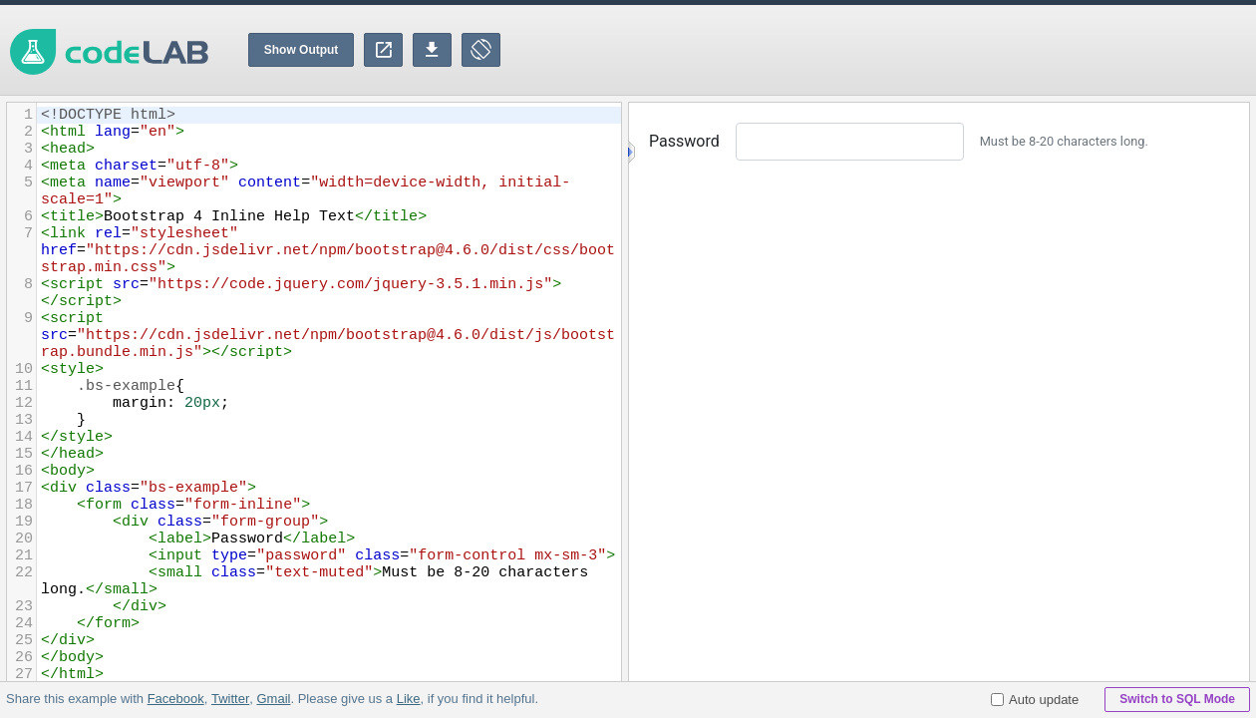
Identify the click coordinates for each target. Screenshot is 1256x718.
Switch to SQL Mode (1177, 699)
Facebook (176, 698)
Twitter (230, 698)
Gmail (273, 698)
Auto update (1035, 699)
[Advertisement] (893, 50)
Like (408, 698)
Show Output (301, 50)
